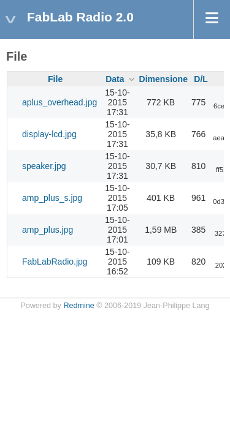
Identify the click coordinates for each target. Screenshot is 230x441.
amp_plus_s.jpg (52, 198)
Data (114, 79)
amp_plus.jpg (47, 230)
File (55, 79)
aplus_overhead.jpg (59, 102)
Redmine (78, 305)
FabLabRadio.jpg (55, 261)
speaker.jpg (44, 166)
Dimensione (163, 79)
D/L (201, 79)
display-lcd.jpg (49, 134)
